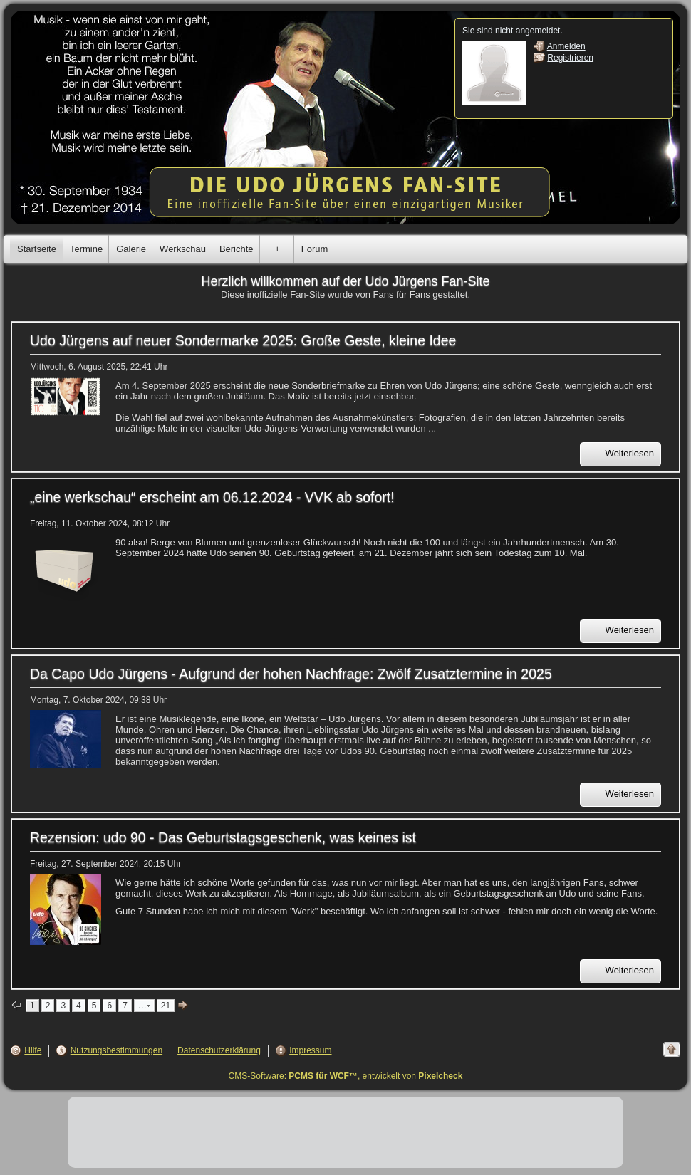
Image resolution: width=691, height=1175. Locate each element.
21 (165, 1005)
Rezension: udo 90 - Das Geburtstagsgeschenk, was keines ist (223, 837)
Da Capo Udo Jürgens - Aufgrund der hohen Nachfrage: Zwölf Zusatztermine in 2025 (291, 674)
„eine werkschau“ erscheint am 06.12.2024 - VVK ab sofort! (212, 497)
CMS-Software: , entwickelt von (346, 1076)
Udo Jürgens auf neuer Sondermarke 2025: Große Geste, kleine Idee (243, 340)
